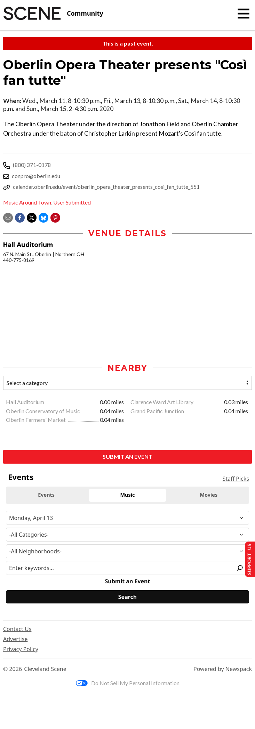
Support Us (247, 558)
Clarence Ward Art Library (162, 402)
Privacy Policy (20, 650)
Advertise (15, 639)
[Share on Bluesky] (43, 217)
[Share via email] (8, 217)
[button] (55, 217)
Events (20, 478)
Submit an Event (127, 457)
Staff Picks (236, 479)
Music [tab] (127, 495)
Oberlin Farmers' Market (36, 420)
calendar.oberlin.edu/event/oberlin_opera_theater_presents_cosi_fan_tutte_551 (106, 186)
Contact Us (17, 629)
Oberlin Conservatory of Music (43, 411)
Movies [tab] (209, 495)
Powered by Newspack (222, 669)
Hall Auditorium (25, 402)
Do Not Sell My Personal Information (128, 683)
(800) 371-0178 (32, 164)
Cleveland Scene (45, 669)
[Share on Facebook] (20, 217)
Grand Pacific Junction (157, 411)
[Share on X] (32, 217)
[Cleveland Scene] (53, 13)
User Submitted (72, 202)
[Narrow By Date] (127, 519)
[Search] (127, 597)
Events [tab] (46, 495)
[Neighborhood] (127, 552)
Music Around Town (27, 202)
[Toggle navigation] (243, 14)
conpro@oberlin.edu (36, 176)
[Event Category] (127, 535)
